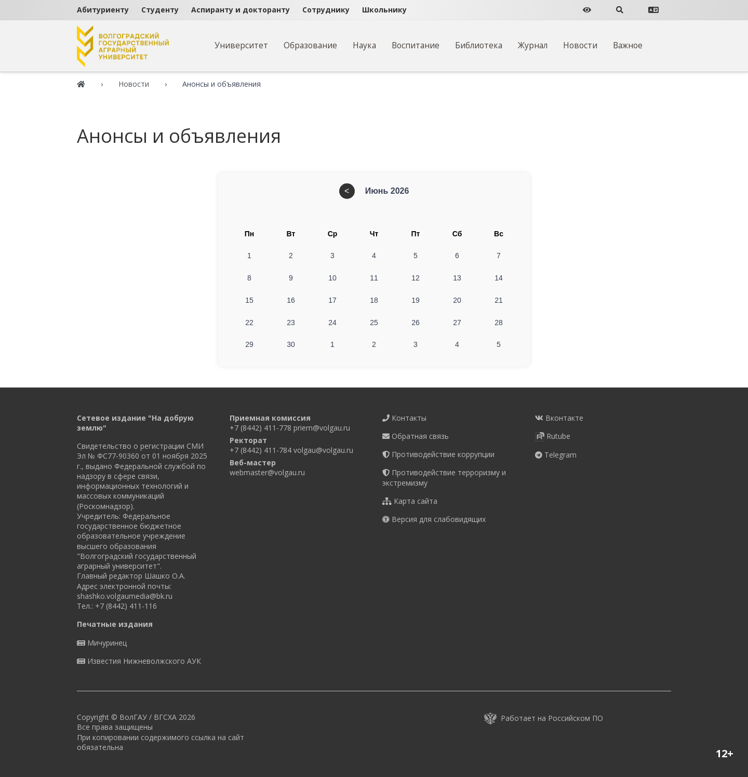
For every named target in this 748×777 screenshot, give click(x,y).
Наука (364, 45)
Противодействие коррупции (438, 454)
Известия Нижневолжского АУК (139, 661)
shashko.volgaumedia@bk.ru (124, 596)
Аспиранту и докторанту (240, 10)
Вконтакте (559, 418)
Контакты (404, 418)
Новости (580, 45)
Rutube (552, 436)
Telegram (556, 455)
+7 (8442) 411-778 (260, 428)
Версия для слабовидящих (434, 519)
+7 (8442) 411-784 (260, 450)
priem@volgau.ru (321, 428)
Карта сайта (409, 501)
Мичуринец (102, 643)
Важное (628, 45)
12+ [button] (724, 753)
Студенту (160, 10)
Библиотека (478, 45)
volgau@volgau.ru (323, 450)
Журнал (532, 45)
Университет (241, 45)
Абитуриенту (103, 10)
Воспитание (415, 45)
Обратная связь (415, 436)
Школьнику (384, 10)
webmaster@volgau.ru (267, 472)
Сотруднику (326, 10)
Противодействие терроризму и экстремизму (444, 477)
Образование (310, 45)
